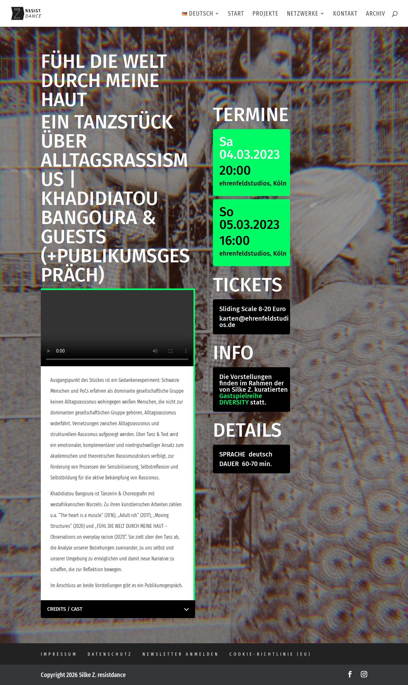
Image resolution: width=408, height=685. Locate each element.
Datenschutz (110, 654)
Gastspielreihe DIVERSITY (240, 399)
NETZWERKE (302, 14)
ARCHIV (375, 14)
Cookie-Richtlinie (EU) (270, 654)
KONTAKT (345, 14)
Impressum (59, 654)
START (236, 14)
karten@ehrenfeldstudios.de (254, 322)
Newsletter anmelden (180, 654)
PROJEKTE (265, 14)
